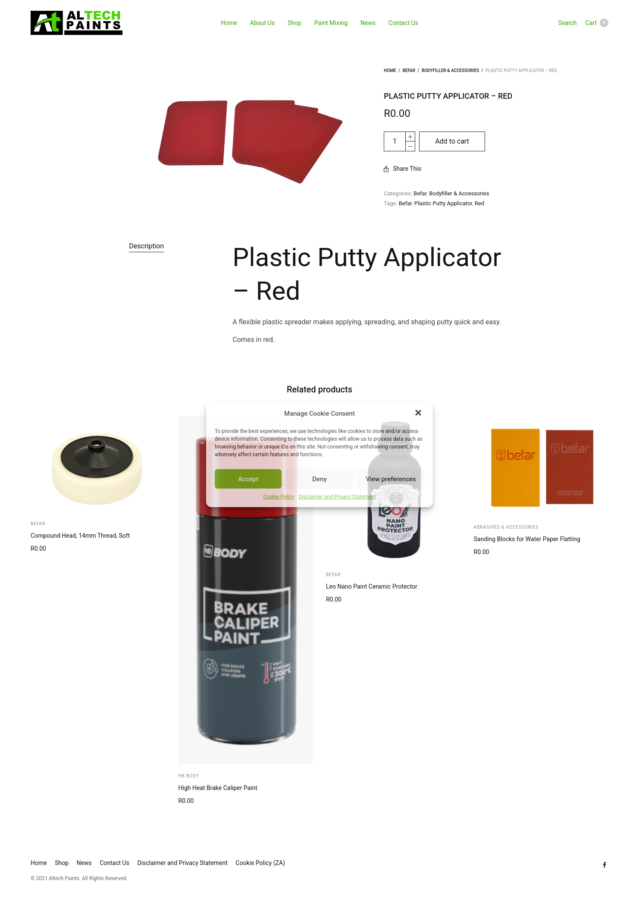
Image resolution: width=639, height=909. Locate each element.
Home (229, 22)
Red (479, 203)
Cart (597, 23)
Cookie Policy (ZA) (260, 863)
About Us (262, 22)
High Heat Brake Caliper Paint (218, 787)
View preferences (391, 479)
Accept (248, 479)
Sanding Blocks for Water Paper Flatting (527, 539)
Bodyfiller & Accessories (450, 70)
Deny (319, 479)
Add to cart (452, 141)
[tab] (146, 246)
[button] (419, 413)
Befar (408, 70)
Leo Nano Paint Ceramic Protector (371, 586)
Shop (294, 22)
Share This (402, 168)
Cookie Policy (278, 497)
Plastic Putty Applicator (443, 203)
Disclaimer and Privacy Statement (337, 497)
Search (567, 22)
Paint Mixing (331, 22)
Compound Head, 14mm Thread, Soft (80, 535)
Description (146, 246)
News (368, 22)
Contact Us (403, 22)
